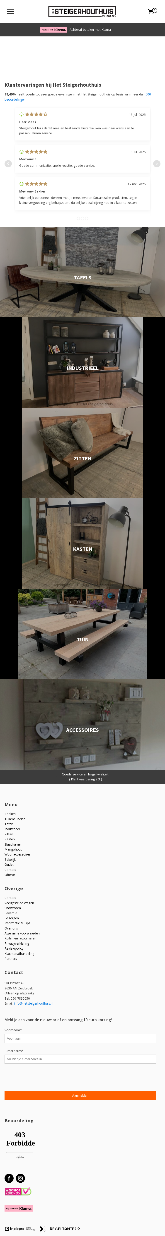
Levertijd (11, 913)
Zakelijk (10, 859)
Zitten (9, 834)
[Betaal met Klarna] (19, 1208)
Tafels (9, 824)
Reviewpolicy (14, 948)
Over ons (11, 928)
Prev (8, 163)
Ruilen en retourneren (20, 938)
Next (156, 163)
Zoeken (10, 814)
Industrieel (12, 829)
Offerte (10, 874)
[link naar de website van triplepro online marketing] (22, 1230)
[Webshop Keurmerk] (18, 1191)
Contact (10, 870)
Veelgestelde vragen (19, 903)
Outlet (9, 864)
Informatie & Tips (17, 923)
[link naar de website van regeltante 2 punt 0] (61, 1230)
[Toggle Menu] (10, 11)
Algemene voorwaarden (22, 933)
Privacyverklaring (17, 943)
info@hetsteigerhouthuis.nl (33, 1003)
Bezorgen (12, 918)
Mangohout (13, 849)
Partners (11, 958)
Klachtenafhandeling (19, 953)
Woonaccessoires (18, 854)
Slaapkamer (13, 844)
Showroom (13, 908)
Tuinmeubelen (15, 819)
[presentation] (39, 1078)
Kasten (10, 839)
